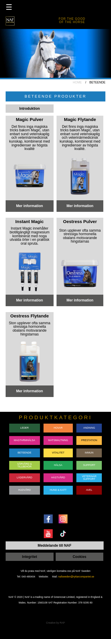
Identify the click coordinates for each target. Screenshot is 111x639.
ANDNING (89, 427)
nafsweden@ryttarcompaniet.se (76, 576)
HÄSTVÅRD (58, 477)
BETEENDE (24, 452)
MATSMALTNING (58, 440)
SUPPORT (89, 465)
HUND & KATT (58, 489)
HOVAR (58, 427)
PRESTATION (89, 440)
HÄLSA (58, 465)
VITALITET (58, 452)
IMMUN (89, 452)
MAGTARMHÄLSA (24, 440)
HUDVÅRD (24, 489)
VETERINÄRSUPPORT (89, 477)
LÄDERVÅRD (24, 477)
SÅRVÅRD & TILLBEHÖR (24, 465)
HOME (77, 82)
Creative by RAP (55, 622)
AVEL (89, 489)
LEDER (24, 427)
